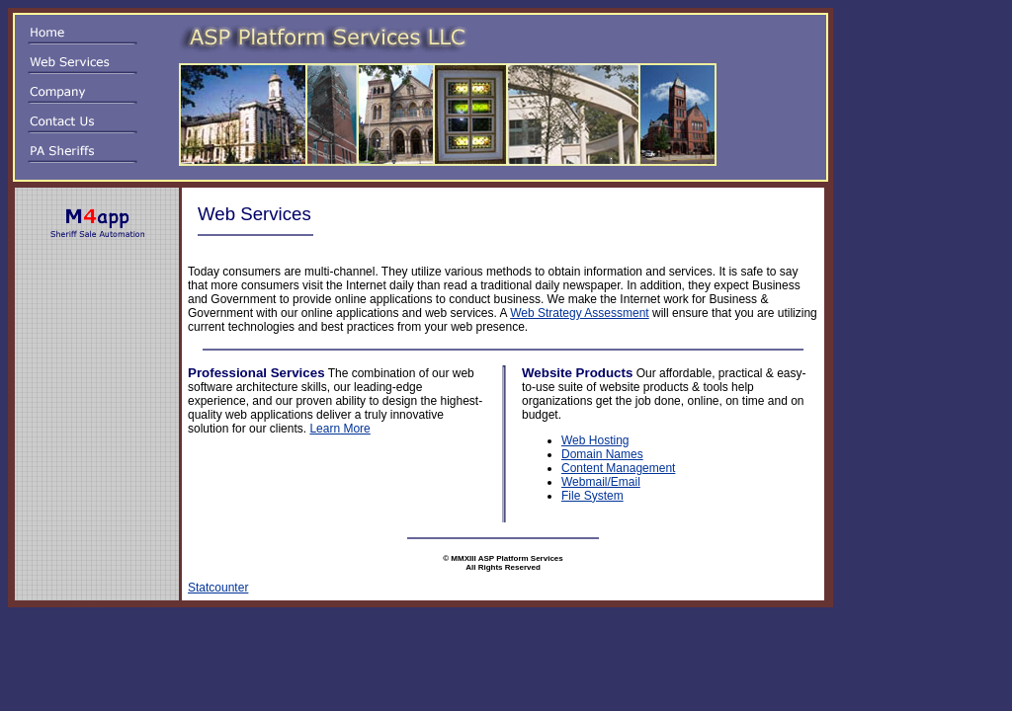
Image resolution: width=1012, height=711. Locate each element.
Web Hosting (595, 440)
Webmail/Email (600, 482)
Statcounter (218, 587)
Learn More (339, 428)
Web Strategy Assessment (579, 313)
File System (592, 496)
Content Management (618, 468)
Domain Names (602, 454)
